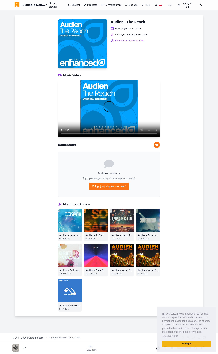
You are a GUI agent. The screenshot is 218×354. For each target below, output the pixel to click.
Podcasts (90, 5)
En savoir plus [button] (170, 336)
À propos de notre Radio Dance (64, 337)
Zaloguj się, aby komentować (109, 186)
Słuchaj (74, 5)
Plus (145, 5)
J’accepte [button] (187, 344)
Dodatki (131, 5)
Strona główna (51, 4)
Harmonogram (111, 5)
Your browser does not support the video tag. (109, 108)
